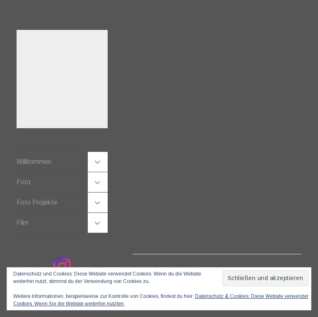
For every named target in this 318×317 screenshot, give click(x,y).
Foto (24, 181)
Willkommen (34, 161)
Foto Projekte (37, 202)
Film (23, 222)
